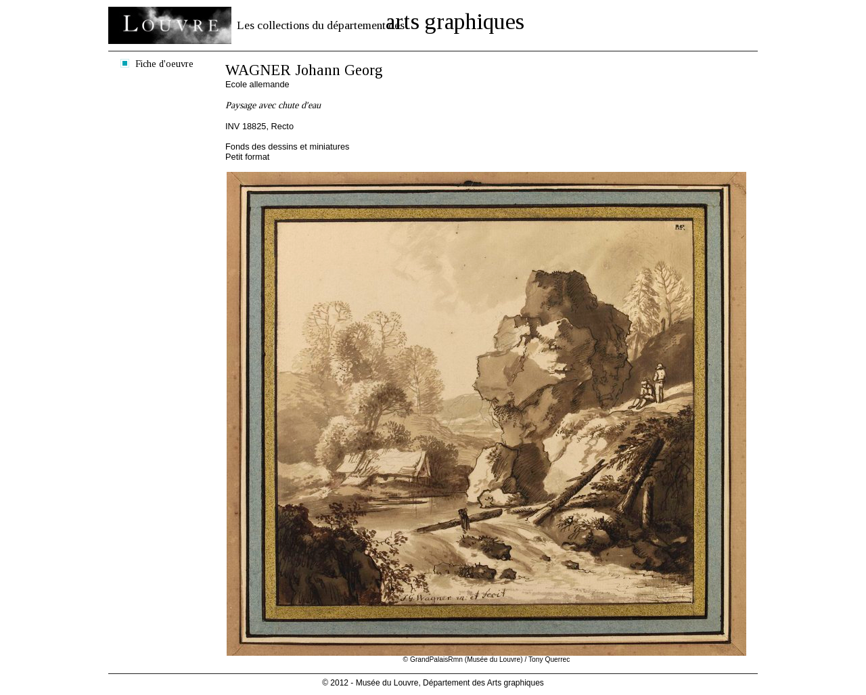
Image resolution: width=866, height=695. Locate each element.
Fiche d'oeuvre (164, 63)
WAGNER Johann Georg (303, 70)
